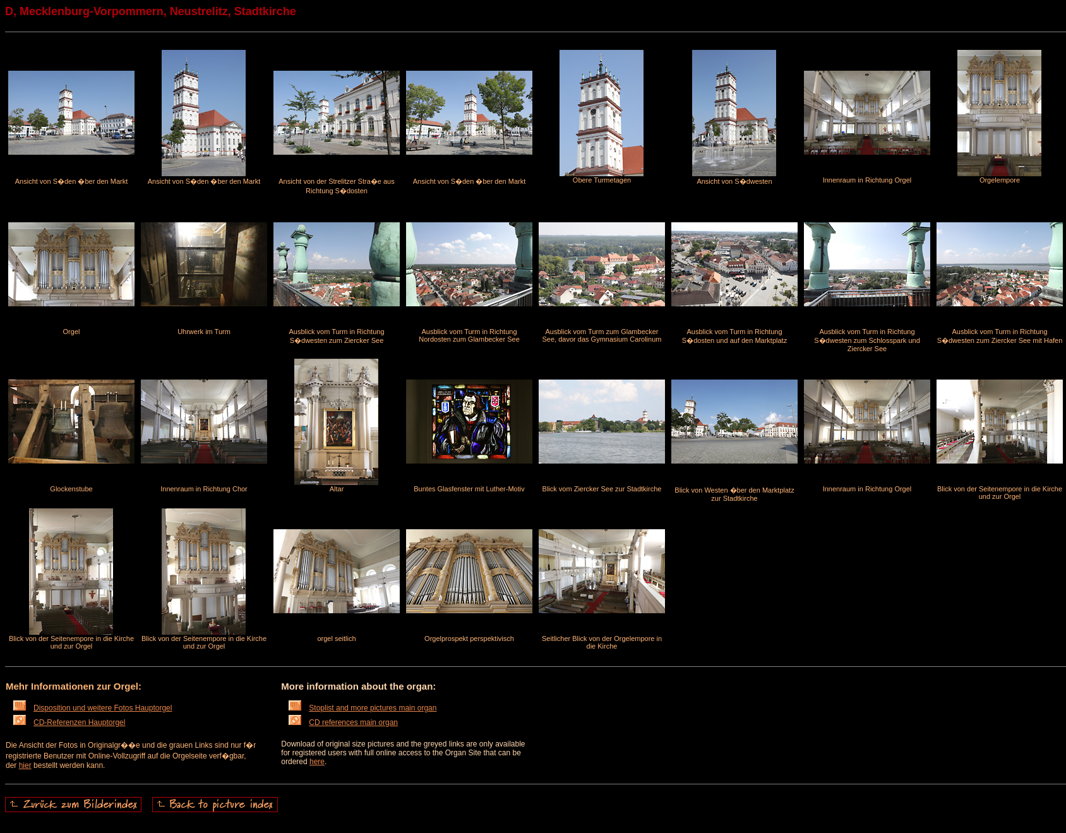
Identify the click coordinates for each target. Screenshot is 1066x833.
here (317, 761)
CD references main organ (343, 722)
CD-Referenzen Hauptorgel (69, 722)
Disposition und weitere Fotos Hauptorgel (92, 708)
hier (25, 765)
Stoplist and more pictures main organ (362, 708)
